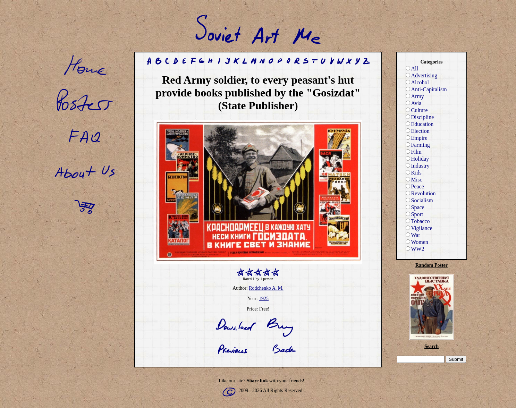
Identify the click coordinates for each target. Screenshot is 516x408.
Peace (415, 186)
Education (420, 124)
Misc (414, 179)
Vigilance (419, 228)
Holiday (417, 159)
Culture (417, 110)
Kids (414, 173)
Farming (418, 145)
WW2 (415, 249)
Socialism (419, 200)
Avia (414, 103)
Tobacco (418, 221)
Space (415, 207)
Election (418, 131)
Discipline (420, 117)
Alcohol (417, 82)
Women (417, 242)
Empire (417, 138)
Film (414, 152)
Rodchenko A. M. (266, 288)
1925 (264, 298)
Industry (418, 166)
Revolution (421, 193)
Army (415, 96)
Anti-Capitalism (426, 89)
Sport (414, 214)
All (412, 68)
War (413, 235)
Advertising (422, 75)
